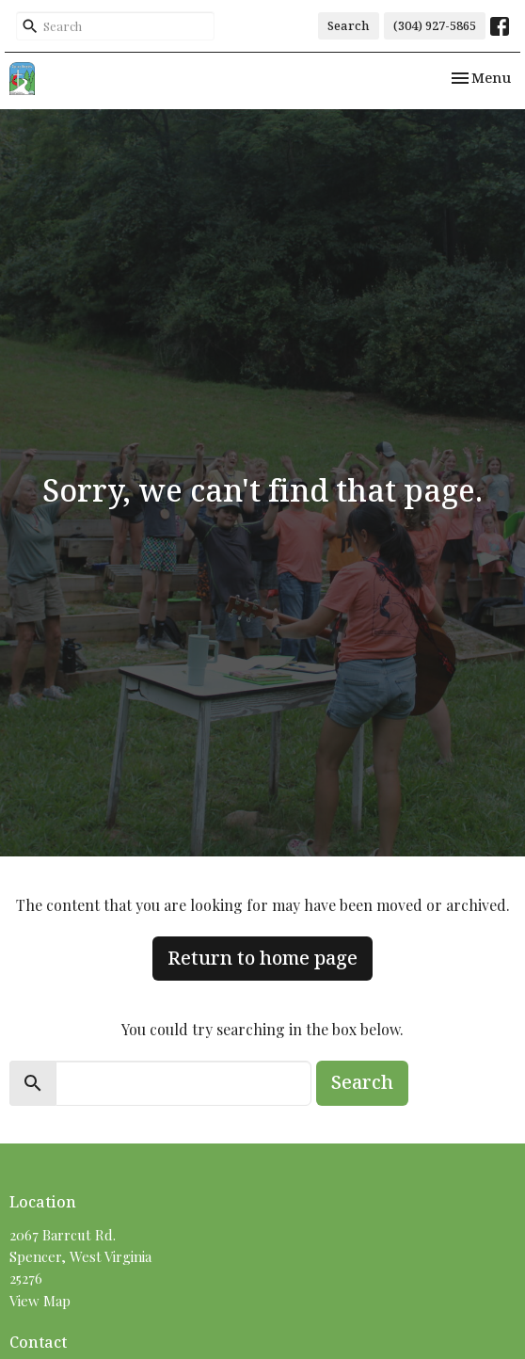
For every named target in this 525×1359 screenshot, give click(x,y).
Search (348, 25)
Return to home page (262, 957)
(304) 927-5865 (434, 25)
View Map (40, 1300)
